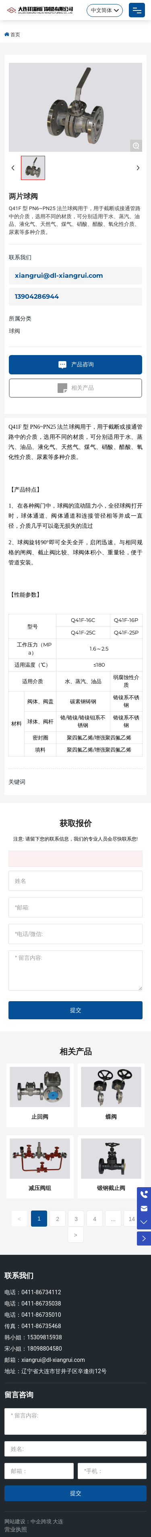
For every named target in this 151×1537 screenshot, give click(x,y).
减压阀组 (40, 1188)
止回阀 (39, 1116)
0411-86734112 (41, 1292)
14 (131, 1219)
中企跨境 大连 (47, 1521)
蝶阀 (111, 1116)
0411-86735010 (41, 1315)
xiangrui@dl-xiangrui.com (59, 275)
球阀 (14, 331)
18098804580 (44, 1348)
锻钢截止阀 (111, 1188)
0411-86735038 (41, 1303)
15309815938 (44, 1337)
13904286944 (37, 296)
